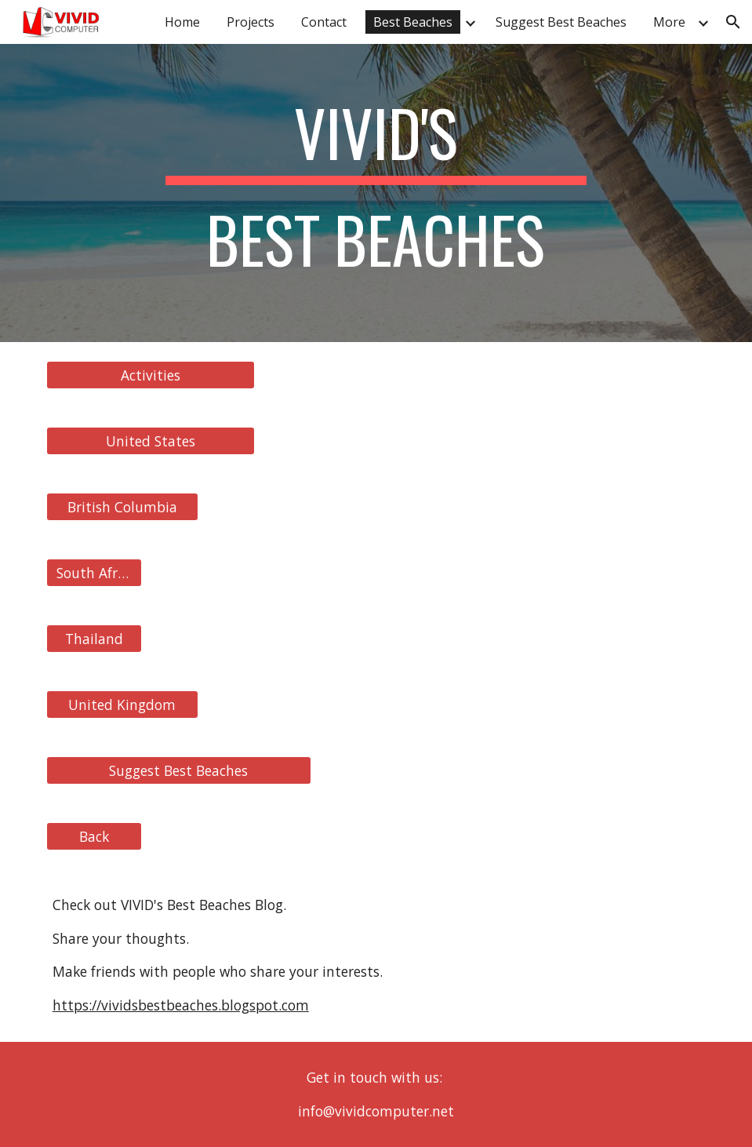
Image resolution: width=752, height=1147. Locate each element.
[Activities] (150, 375)
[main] (376, 193)
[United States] (150, 441)
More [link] (669, 22)
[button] (733, 22)
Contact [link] (324, 22)
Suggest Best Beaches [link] (561, 22)
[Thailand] (94, 639)
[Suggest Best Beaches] (179, 770)
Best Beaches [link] (412, 22)
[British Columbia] (122, 507)
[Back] (94, 836)
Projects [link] (250, 22)
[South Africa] (94, 573)
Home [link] (182, 22)
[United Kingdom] (122, 705)
